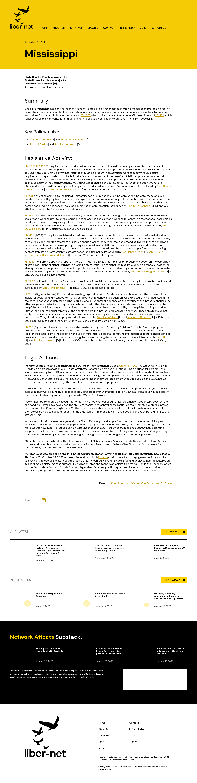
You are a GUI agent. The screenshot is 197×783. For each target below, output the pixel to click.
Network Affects (32, 636)
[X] (37, 500)
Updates (93, 28)
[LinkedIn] (44, 500)
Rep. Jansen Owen (133, 252)
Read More (174, 531)
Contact (109, 28)
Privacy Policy (105, 766)
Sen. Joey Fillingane (53, 288)
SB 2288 (29, 196)
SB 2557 (30, 294)
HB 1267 (29, 166)
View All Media (175, 580)
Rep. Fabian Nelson (45, 340)
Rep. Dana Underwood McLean (48, 255)
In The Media (127, 28)
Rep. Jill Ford (155, 252)
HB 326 (29, 261)
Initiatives (76, 28)
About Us (59, 28)
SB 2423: (40, 166)
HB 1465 (29, 235)
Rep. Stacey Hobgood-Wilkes (148, 271)
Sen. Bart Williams (107, 317)
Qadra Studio (105, 769)
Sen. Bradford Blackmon (65, 189)
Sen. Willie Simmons (139, 317)
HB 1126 (29, 327)
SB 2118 (29, 281)
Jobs (143, 28)
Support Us (158, 28)
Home (44, 28)
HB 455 (29, 215)
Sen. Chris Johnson (139, 206)
